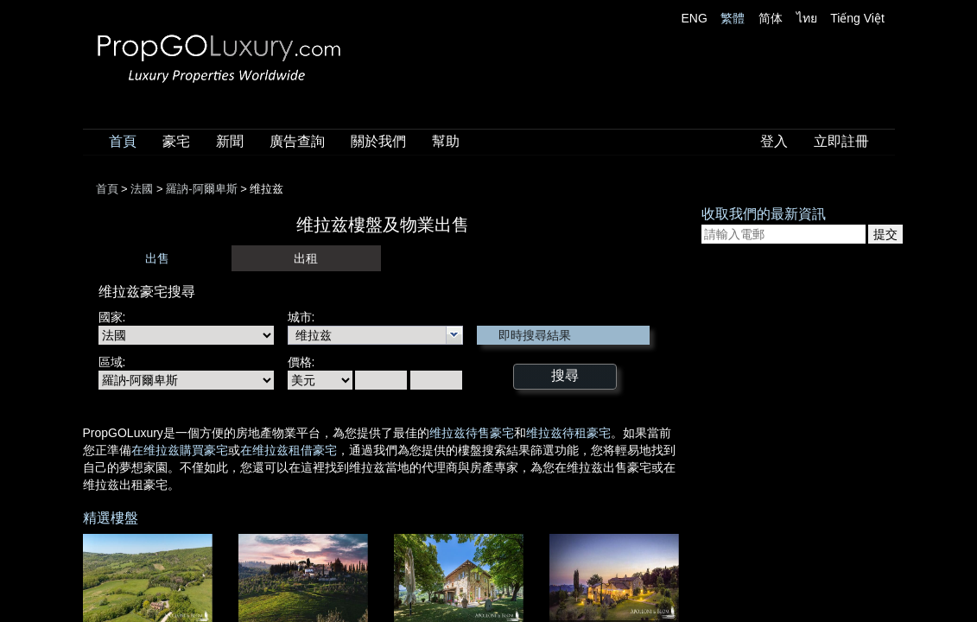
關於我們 (378, 141)
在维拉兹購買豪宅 (179, 450)
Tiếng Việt (857, 18)
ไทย (806, 18)
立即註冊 (841, 141)
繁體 (732, 18)
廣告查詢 (297, 141)
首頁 (122, 141)
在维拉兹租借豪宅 (288, 450)
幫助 (446, 141)
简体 (770, 18)
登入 (774, 141)
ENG (694, 18)
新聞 (230, 141)
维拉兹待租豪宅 (568, 433)
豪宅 (176, 141)
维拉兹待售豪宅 (471, 433)
